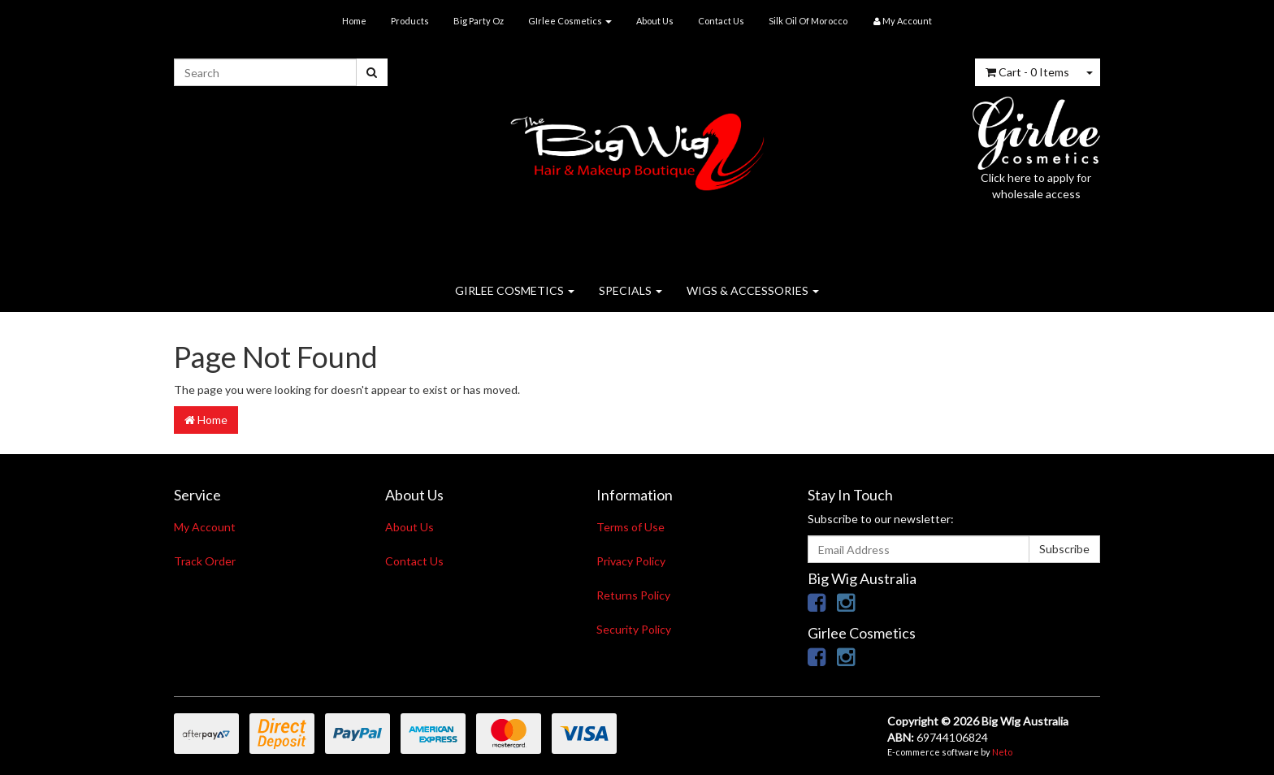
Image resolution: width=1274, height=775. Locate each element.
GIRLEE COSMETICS (514, 290)
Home (354, 20)
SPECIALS (630, 290)
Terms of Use (630, 527)
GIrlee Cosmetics (570, 20)
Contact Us (721, 20)
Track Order (205, 561)
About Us (655, 20)
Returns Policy (633, 595)
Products (410, 20)
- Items (1027, 72)
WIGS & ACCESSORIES (753, 290)
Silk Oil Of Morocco (808, 20)
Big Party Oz (478, 20)
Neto (1002, 752)
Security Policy (633, 629)
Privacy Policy (630, 561)
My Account (205, 527)
